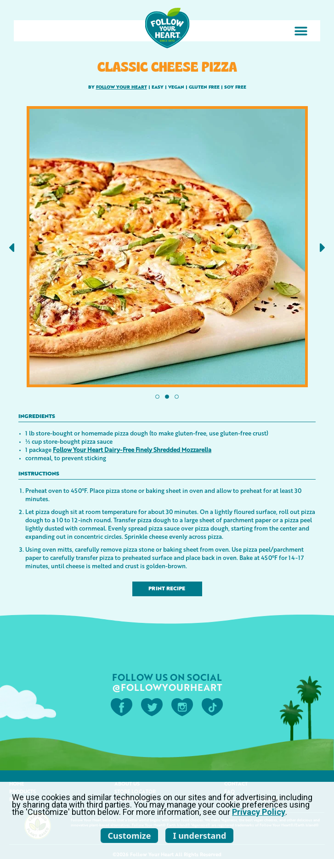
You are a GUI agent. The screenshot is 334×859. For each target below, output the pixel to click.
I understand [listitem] (199, 835)
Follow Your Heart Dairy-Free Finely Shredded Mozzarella (132, 449)
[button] (300, 31)
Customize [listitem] (129, 835)
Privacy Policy (258, 812)
